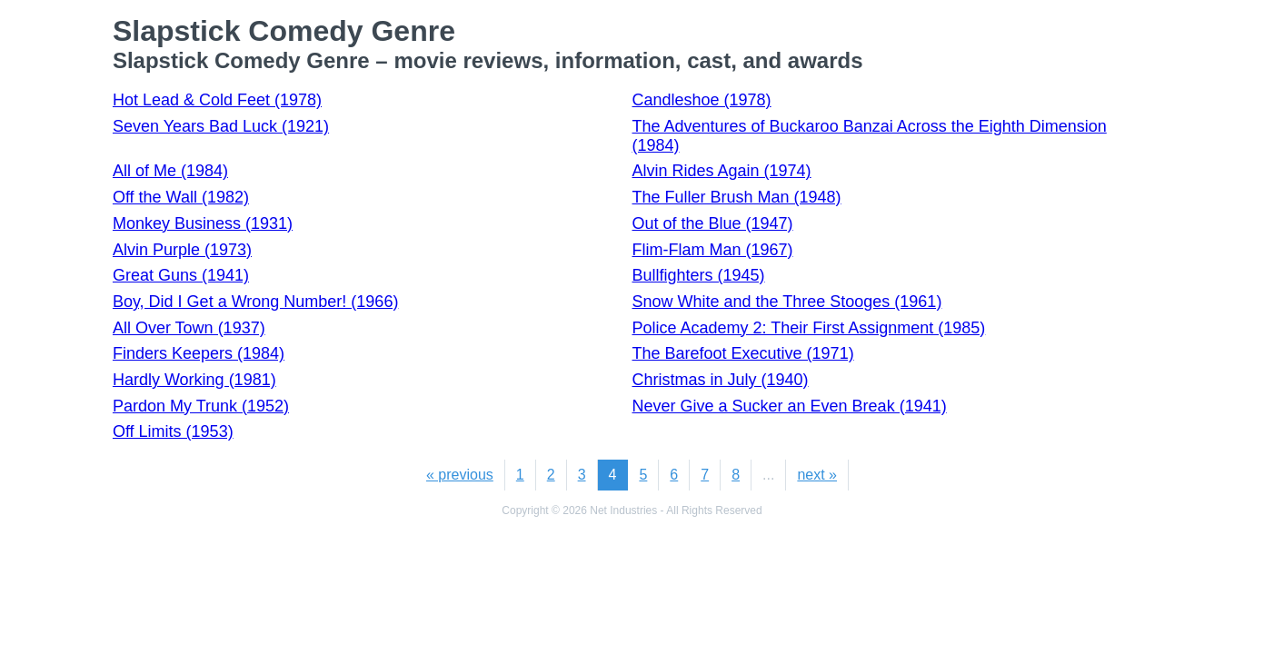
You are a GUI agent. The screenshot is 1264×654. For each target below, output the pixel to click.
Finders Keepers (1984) (198, 353)
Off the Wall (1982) (181, 197)
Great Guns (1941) (181, 275)
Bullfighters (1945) (698, 275)
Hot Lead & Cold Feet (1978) (217, 100)
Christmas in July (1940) (720, 380)
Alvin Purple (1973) (182, 250)
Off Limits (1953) (173, 431)
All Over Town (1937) (189, 328)
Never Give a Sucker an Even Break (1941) (789, 406)
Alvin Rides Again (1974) (721, 171)
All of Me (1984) (170, 171)
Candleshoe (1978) (701, 100)
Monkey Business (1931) (203, 223)
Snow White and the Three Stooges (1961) (787, 301)
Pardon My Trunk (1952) (201, 406)
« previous (459, 474)
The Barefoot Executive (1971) (743, 353)
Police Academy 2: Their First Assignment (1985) (809, 328)
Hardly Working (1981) (194, 380)
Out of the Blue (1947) (712, 223)
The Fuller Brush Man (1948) (736, 197)
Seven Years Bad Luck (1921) (221, 126)
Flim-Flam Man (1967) (712, 250)
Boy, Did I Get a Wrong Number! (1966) (255, 301)
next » (817, 474)
